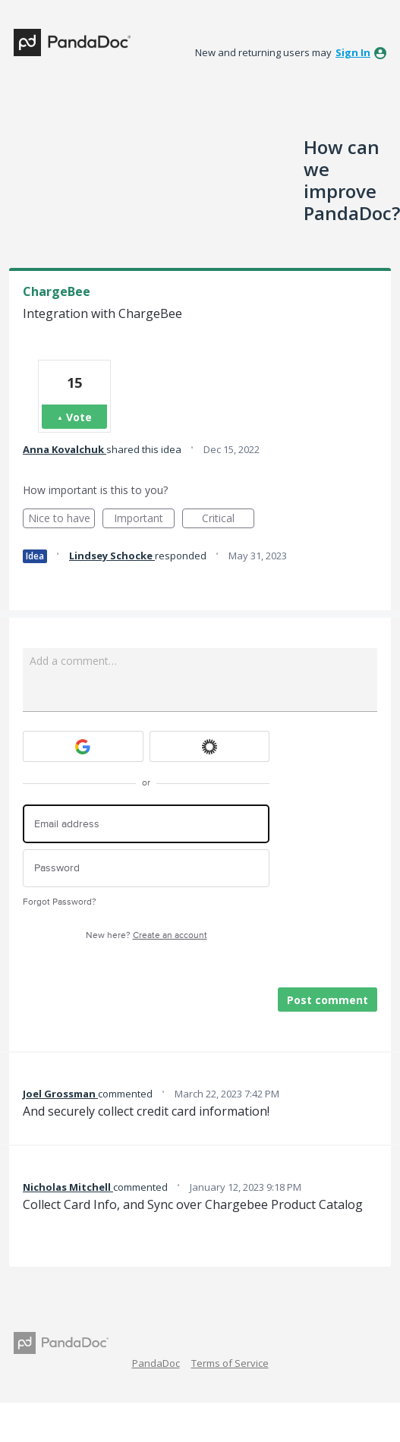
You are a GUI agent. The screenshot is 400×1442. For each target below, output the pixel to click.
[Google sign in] (83, 746)
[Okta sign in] (210, 746)
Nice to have (62, 519)
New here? (146, 935)
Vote (79, 417)
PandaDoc (156, 1363)
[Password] (146, 868)
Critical (228, 519)
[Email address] (146, 823)
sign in (352, 52)
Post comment (327, 1000)
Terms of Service (230, 1363)
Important (144, 519)
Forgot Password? (59, 902)
